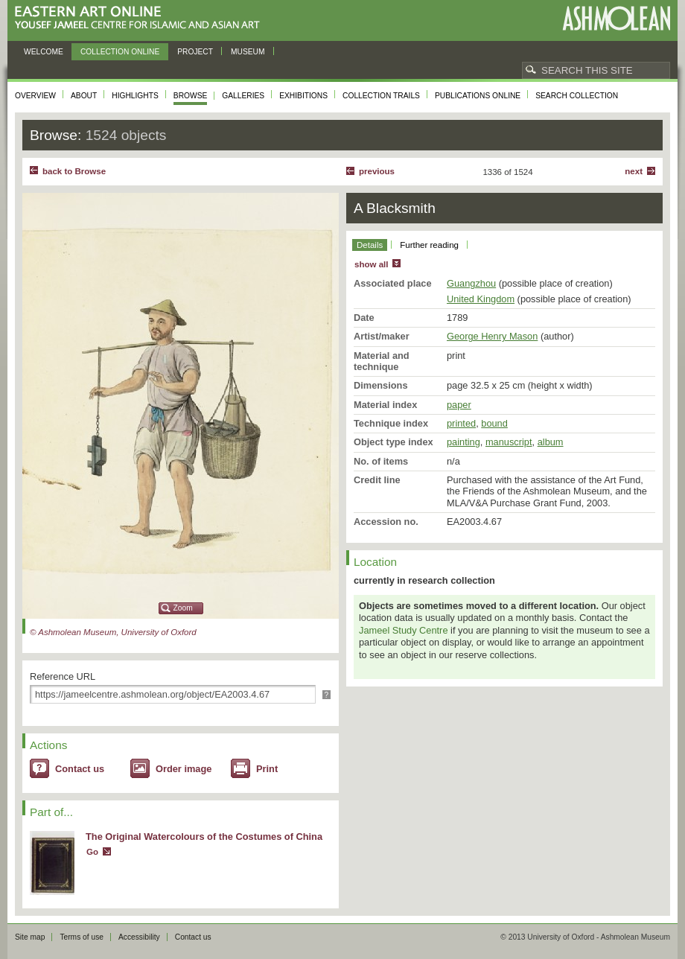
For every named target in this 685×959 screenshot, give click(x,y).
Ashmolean (616, 18)
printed (461, 423)
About (84, 96)
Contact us (79, 768)
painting (463, 441)
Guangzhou (471, 283)
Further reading (429, 244)
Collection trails (381, 96)
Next (634, 171)
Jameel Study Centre (403, 630)
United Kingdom (480, 299)
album (551, 441)
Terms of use (81, 937)
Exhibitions (303, 96)
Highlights (135, 96)
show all (371, 264)
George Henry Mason (492, 336)
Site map (30, 937)
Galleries (243, 96)
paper (459, 404)
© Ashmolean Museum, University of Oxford (113, 632)
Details (370, 244)
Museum (248, 52)
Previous (377, 171)
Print (267, 768)
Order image (183, 768)
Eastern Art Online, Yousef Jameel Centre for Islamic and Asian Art (141, 18)
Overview (35, 96)
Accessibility (139, 937)
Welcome (43, 52)
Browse (190, 96)
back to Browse (74, 171)
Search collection (576, 96)
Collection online (119, 52)
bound (494, 423)
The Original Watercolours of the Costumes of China (204, 836)
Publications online (477, 96)
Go (92, 851)
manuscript (508, 441)
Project (195, 52)
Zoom (183, 608)
